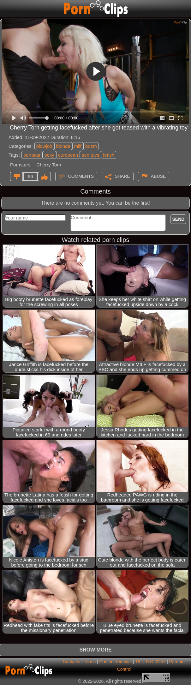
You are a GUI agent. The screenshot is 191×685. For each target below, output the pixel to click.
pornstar (32, 155)
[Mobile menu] (6, 8)
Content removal (115, 661)
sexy (49, 155)
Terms (90, 661)
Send (178, 219)
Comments (81, 175)
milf (77, 146)
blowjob (44, 146)
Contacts (71, 661)
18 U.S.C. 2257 (150, 661)
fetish (108, 155)
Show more (95, 649)
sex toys (90, 155)
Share (122, 175)
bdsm (91, 146)
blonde (63, 146)
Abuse (158, 175)
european (68, 155)
